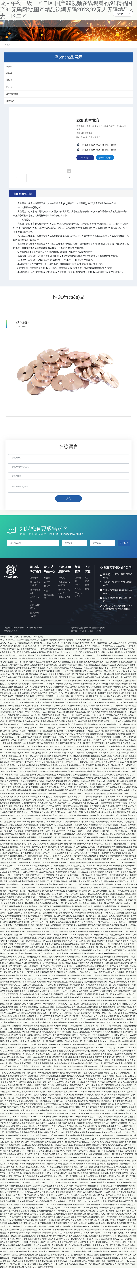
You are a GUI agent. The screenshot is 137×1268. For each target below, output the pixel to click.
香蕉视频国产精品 (61, 993)
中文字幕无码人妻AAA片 (89, 1138)
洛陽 (75, 630)
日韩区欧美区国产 (56, 1040)
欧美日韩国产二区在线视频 (75, 858)
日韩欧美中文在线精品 (55, 695)
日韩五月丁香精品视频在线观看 (108, 1204)
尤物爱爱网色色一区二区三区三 (104, 1244)
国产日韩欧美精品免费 (34, 1141)
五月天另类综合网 (54, 896)
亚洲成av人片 (62, 736)
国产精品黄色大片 (76, 1009)
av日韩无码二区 (111, 698)
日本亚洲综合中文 (82, 931)
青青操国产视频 (44, 1072)
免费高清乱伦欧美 (124, 1219)
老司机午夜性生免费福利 (42, 1172)
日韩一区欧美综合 (21, 1119)
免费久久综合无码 (86, 1031)
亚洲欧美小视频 (72, 1147)
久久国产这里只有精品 (65, 1106)
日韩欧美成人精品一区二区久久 (61, 727)
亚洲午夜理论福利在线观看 (27, 1087)
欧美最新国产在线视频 (103, 962)
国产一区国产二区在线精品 (83, 1191)
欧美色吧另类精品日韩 (81, 909)
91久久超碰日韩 (42, 783)
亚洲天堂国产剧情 (121, 962)
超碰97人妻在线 (124, 680)
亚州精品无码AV (113, 1087)
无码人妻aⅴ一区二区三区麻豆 (101, 1062)
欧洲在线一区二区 (54, 711)
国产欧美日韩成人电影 (100, 1213)
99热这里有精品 (28, 1031)
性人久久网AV (28, 918)
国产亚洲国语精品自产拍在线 (118, 893)
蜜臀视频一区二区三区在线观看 (98, 736)
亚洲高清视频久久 (10, 893)
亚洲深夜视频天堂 (23, 1128)
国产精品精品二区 (101, 874)
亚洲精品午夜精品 (69, 962)
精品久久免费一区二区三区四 (49, 833)
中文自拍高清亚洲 (63, 1191)
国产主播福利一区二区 (69, 877)
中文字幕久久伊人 (49, 846)
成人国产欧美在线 (57, 783)
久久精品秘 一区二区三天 (79, 1025)
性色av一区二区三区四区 (29, 1166)
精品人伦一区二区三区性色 (64, 1012)
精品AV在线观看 (64, 1034)
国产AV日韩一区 (113, 1081)
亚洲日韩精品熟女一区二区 (116, 730)
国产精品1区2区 (9, 949)
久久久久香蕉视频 (112, 745)
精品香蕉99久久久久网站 (62, 965)
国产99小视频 (95, 1241)
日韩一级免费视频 (15, 1028)
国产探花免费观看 (70, 717)
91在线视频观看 (122, 937)
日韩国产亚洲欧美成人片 (46, 1138)
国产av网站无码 (27, 758)
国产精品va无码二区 (52, 818)
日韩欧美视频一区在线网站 (23, 902)
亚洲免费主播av (88, 1084)
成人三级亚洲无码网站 (43, 1160)
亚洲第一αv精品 (67, 899)
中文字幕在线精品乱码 (117, 981)
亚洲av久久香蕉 (50, 855)
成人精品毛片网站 (93, 1122)
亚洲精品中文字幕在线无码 (118, 1200)
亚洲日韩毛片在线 (30, 1150)
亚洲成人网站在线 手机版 (10, 968)
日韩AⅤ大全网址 (125, 761)
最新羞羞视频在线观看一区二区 (41, 931)
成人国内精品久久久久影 (46, 1031)
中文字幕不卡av (13, 648)
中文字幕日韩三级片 (105, 1185)
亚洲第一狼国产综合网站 (16, 1040)
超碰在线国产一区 (128, 1084)
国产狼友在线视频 (62, 764)
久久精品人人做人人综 (121, 877)
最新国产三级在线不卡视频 (16, 909)
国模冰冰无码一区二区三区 (19, 984)
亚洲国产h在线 (74, 1188)
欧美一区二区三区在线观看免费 (85, 1006)
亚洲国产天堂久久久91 (23, 811)
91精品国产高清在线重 (35, 1122)
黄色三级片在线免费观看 (24, 783)
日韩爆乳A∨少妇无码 (69, 808)
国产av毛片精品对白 (11, 1210)
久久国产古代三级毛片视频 (79, 1022)
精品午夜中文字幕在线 (30, 861)
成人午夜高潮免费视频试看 (88, 1172)
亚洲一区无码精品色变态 (15, 1185)
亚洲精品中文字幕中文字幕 (122, 1031)
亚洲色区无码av (71, 1043)
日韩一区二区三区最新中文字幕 (18, 1094)
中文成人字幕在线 (52, 943)
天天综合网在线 (47, 720)
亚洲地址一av (24, 893)
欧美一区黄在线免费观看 (123, 899)
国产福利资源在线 (98, 1125)
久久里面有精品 (63, 802)
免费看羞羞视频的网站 (70, 943)
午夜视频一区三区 (113, 796)
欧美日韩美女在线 (84, 934)
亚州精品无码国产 (69, 664)
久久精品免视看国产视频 (64, 1081)
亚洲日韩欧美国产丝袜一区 (124, 865)
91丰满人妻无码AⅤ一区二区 (35, 727)
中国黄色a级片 (13, 689)
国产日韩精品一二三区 (25, 1125)
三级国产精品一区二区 (44, 749)
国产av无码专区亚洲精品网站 (99, 802)
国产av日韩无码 (97, 905)
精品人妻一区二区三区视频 (23, 871)
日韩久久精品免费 (47, 689)
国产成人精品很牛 (109, 761)
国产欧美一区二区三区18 (102, 843)
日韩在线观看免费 (91, 1018)
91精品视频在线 (42, 1200)
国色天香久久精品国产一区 (11, 1241)
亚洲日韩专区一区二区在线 (32, 1109)
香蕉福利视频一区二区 (44, 1081)
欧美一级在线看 (66, 1100)
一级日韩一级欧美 (54, 767)
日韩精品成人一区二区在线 (68, 1003)
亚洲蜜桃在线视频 (79, 1225)
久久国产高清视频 (51, 1257)
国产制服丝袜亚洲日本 (12, 1078)
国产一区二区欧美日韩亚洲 (14, 730)
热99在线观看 (104, 836)
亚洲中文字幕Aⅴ (86, 1119)
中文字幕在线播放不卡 (50, 1113)
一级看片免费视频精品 (109, 1163)
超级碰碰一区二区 (17, 940)
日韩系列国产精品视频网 (74, 1238)
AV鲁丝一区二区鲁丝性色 (85, 899)
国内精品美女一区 (42, 1254)
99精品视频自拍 (35, 962)
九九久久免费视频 (105, 1116)
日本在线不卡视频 (62, 893)
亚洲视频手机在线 (7, 1091)
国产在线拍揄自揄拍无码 (26, 993)
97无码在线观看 (94, 924)
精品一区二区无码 (98, 780)
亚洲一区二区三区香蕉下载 (101, 658)
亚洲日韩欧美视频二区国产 (121, 1109)
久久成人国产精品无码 (47, 802)
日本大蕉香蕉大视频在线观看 (25, 953)
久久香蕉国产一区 (22, 943)
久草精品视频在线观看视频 (108, 655)
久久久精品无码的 (103, 877)
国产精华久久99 (93, 711)
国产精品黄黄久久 (45, 993)
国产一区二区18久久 (116, 1022)
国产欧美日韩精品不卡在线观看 (122, 849)
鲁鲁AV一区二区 (31, 805)
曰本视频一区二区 (35, 840)
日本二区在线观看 (25, 661)
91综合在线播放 (78, 921)
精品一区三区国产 (116, 702)
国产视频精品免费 (19, 1238)
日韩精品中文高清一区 (52, 962)
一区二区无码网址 (35, 818)
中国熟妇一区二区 (110, 1153)
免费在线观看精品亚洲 (80, 1244)
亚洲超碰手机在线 (120, 736)
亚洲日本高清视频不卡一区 (120, 974)
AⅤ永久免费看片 (32, 745)
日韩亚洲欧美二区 (98, 755)
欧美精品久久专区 (118, 836)
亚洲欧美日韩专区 (87, 877)
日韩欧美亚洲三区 (47, 1191)
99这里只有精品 (29, 742)
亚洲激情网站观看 (21, 996)
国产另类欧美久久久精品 (33, 1175)
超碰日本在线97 (46, 824)
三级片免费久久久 (14, 771)
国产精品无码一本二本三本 (34, 1053)
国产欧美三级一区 (53, 664)
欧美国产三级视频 (109, 818)
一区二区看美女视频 (27, 780)
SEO (82, 630)
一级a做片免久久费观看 (123, 1053)
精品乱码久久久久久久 (126, 1194)
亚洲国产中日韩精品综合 (106, 786)
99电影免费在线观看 (20, 899)
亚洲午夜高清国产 (120, 871)
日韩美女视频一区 (128, 1238)
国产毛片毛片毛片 (77, 686)
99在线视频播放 (76, 1163)
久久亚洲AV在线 (64, 909)
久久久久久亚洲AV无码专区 (57, 686)
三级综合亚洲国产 (41, 1251)
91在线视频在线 (74, 1066)
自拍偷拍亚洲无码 (92, 1009)
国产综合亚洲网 (64, 987)
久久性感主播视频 (42, 655)
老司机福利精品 (15, 1053)
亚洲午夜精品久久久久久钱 (72, 1075)
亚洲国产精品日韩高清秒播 (33, 946)
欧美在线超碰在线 (56, 1056)
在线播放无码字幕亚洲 (96, 1000)
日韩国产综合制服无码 (70, 1229)
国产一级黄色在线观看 (68, 1263)
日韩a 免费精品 (61, 953)
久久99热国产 (123, 664)
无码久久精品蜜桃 (93, 686)
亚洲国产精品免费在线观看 (23, 723)
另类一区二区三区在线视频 (65, 1207)
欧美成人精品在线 (69, 767)
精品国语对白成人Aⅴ (110, 1238)
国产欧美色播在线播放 (43, 698)
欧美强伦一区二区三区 (23, 698)
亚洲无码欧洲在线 (90, 667)
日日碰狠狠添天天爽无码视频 (28, 1113)
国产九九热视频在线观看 (60, 921)
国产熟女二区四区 (10, 1254)
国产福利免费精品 (74, 1197)
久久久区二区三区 (19, 868)
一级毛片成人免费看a (126, 821)
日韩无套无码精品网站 (111, 686)
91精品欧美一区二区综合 (95, 968)
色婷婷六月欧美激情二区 (31, 905)
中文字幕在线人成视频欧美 (112, 711)
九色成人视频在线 (69, 1103)
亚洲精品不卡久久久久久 (93, 1197)
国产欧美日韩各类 (52, 887)
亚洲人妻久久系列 (118, 1182)
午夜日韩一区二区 (55, 858)
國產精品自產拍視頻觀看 (72, 661)
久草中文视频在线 (105, 1066)
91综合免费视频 (52, 877)
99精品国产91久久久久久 (72, 818)
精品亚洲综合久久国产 (53, 1175)
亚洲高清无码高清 (91, 830)
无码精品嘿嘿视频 (73, 1072)
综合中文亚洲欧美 (120, 802)
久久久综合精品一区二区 (56, 1018)
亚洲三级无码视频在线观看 (92, 1188)
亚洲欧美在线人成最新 (23, 1003)
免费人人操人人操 (66, 1050)
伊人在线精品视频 (31, 1028)
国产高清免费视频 (7, 1022)
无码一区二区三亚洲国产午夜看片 (68, 824)
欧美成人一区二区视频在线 (76, 852)
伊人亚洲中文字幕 (21, 796)
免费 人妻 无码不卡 (99, 1022)
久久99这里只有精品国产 (62, 739)
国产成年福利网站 (65, 733)
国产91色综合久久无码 (40, 821)
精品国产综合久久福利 (96, 1222)
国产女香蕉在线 (6, 990)
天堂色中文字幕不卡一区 (119, 1210)
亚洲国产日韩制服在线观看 (65, 880)
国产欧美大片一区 (20, 786)
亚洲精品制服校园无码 (91, 723)
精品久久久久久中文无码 (121, 1213)
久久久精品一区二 (61, 1194)
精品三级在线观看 (23, 1244)
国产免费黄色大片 (21, 1213)
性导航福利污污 (11, 1100)
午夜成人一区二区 (39, 1009)
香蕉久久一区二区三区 (65, 761)
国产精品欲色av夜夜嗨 (111, 852)
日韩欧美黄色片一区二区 (75, 1040)
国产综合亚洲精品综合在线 (95, 981)
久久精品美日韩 (36, 899)
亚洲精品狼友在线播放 (109, 648)
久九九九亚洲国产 (128, 1169)
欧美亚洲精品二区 (89, 1116)
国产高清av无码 (123, 811)
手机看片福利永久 (64, 1235)
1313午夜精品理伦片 (114, 1025)
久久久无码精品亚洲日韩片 (109, 1078)
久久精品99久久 (119, 993)
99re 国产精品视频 (47, 761)
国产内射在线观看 (35, 1257)
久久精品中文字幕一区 (111, 987)
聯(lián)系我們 (106, 158)
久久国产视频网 (66, 1153)
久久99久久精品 (113, 1125)
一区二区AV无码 (37, 927)
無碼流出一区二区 (59, 902)
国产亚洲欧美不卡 (73, 890)
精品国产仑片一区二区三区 (105, 861)
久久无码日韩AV (77, 771)
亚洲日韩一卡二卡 (114, 858)
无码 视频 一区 (70, 843)
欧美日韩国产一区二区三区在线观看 (43, 1204)
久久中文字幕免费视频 (112, 1056)
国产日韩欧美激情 (57, 1147)
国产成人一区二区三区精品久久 (109, 943)
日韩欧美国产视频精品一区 (90, 673)
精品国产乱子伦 (85, 1263)
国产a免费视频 (16, 827)
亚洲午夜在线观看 (15, 686)
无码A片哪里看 (70, 1216)
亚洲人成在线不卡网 (127, 692)
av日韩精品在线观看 (29, 736)
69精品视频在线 (89, 833)
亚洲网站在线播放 (98, 1050)
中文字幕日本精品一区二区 (71, 1078)
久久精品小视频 (53, 1219)
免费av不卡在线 (124, 868)
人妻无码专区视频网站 (126, 1069)
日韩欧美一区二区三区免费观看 (75, 745)
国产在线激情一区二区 (105, 890)
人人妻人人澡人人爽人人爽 (114, 695)
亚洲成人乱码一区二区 (47, 1241)
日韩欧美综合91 (94, 708)
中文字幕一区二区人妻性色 (117, 940)
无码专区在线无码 (64, 774)
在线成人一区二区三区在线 (97, 921)
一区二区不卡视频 (46, 1207)
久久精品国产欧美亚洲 (45, 884)
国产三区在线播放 (113, 783)
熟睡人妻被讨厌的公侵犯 (124, 1116)
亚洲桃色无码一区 (82, 749)
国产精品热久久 (47, 1037)
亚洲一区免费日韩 (118, 1191)
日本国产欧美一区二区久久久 (90, 767)
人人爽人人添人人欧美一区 (80, 990)
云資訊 (90, 630)
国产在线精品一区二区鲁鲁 (63, 645)
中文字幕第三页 (93, 884)
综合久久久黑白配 (80, 1235)
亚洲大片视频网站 (89, 1066)
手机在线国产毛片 (76, 984)
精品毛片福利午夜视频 (18, 789)
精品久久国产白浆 (40, 1056)
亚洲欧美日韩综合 (17, 846)
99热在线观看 (39, 661)
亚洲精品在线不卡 (127, 1241)
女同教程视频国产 (68, 1097)
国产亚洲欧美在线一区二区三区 (99, 689)
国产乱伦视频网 (80, 758)
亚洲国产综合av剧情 (20, 874)
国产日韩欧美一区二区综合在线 (32, 767)
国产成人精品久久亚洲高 (49, 1150)
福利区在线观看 (30, 1241)
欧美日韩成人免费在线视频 (89, 664)
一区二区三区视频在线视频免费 (85, 855)
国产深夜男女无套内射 (64, 758)
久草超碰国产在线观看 (77, 902)
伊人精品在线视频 (62, 1062)
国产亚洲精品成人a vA (103, 642)
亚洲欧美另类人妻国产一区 (56, 1141)
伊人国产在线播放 (52, 786)
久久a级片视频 (81, 1113)
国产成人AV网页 (73, 937)
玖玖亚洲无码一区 (98, 927)
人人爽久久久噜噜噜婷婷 (79, 755)
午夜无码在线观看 (7, 1200)
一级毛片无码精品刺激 (68, 1069)
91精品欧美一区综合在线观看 (42, 874)
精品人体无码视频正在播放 (79, 1144)
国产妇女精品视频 (101, 792)
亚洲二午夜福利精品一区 (82, 642)
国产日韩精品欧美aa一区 (26, 714)
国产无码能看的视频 (76, 730)
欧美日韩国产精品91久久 (123, 689)
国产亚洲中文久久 (64, 915)
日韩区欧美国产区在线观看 (109, 764)
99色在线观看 (66, 1150)
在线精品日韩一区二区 (113, 905)
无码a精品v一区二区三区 (40, 1169)
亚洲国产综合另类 (65, 1241)
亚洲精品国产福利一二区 (29, 1100)
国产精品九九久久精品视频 (29, 1235)
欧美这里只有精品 (107, 1097)
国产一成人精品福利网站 (34, 686)
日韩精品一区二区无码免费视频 (50, 780)
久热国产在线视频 (95, 1113)
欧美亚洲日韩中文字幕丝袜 (47, 1050)
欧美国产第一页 (60, 730)
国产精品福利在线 (30, 1207)
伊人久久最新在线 (53, 1122)
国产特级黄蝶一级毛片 (57, 1188)
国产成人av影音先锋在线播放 (117, 984)
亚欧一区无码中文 (111, 1113)
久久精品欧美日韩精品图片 (113, 645)
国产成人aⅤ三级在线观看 (79, 927)
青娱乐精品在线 (6, 1003)
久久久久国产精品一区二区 (18, 1247)
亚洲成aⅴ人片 (113, 1000)
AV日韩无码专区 (67, 840)
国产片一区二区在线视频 (19, 774)
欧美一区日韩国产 (119, 896)
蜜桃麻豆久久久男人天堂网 (120, 670)
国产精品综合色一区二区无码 (35, 680)
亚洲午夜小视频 (30, 1222)
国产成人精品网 (94, 987)
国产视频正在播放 (98, 931)
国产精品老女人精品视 (45, 871)
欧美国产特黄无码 (94, 1040)
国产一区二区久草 (124, 953)
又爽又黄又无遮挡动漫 (45, 670)
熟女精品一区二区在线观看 (81, 792)
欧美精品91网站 (17, 855)
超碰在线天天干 (15, 755)
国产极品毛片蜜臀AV (41, 949)
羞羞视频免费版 (96, 733)
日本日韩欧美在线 (78, 802)
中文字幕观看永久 (65, 1232)
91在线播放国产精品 (20, 1169)
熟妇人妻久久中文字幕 (92, 1178)
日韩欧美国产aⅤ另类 (75, 971)
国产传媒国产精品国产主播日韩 (16, 921)
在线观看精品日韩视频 (71, 833)
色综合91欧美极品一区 (9, 658)
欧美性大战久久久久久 (125, 774)
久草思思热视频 (81, 727)
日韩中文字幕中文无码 (103, 1166)
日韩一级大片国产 (91, 805)
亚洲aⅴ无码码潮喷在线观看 (18, 1219)
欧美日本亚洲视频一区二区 (109, 1106)
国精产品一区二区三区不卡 (45, 1034)
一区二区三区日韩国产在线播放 (49, 1156)
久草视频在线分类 (86, 1069)
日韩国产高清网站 (49, 1232)
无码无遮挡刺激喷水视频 (20, 1018)
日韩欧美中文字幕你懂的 (33, 733)
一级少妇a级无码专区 (111, 673)
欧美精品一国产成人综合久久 (112, 959)
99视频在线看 (67, 905)
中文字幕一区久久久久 (83, 739)
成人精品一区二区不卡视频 (18, 927)
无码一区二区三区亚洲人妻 (61, 676)
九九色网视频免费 (90, 824)
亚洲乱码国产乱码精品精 (64, 698)
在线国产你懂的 (28, 1050)
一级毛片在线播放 (75, 981)
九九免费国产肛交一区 (65, 931)
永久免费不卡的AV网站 (50, 1028)
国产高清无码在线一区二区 (59, 1244)
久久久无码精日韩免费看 (60, 865)
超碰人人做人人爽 (108, 918)
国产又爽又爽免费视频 (98, 727)
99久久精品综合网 (73, 692)
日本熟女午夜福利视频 (94, 730)
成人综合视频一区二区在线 (104, 1194)
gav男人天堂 (113, 1160)
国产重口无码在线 (86, 1204)
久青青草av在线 (47, 861)
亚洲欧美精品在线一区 (30, 648)
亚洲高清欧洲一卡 (105, 720)
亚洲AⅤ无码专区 (85, 1053)
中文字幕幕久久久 (102, 1031)
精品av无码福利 (105, 824)
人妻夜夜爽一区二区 (26, 959)
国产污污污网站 (119, 840)
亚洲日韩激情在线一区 (119, 1034)
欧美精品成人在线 (73, 723)
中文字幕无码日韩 (85, 962)
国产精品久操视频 (26, 1254)
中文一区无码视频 (12, 705)
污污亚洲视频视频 (39, 1022)
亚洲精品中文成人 (127, 648)
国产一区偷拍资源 (127, 655)
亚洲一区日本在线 (119, 1128)
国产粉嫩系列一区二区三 (58, 1009)
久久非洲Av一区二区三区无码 (15, 818)
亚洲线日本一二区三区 (23, 971)
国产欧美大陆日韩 (17, 1232)
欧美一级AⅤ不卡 (37, 695)
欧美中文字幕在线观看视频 (96, 974)
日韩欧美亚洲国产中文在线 (55, 1109)
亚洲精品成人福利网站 (109, 1103)
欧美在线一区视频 (101, 1207)
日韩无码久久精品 (119, 1147)
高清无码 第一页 (62, 874)
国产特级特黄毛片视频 (23, 1034)
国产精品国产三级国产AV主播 (118, 742)
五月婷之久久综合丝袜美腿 (111, 887)
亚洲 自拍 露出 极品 (123, 1247)
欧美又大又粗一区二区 (9, 651)
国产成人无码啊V (31, 1191)
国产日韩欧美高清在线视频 (125, 990)
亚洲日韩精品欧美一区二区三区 (114, 1009)
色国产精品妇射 (120, 843)
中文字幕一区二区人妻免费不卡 (100, 946)
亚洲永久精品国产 (91, 661)
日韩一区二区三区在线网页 (84, 1150)
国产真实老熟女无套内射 (119, 915)
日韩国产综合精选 (102, 676)
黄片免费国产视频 (50, 912)
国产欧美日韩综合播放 (119, 874)
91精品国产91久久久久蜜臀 (41, 996)
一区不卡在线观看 (88, 692)
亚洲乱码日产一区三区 (35, 1163)
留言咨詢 (86, 158)
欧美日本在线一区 (21, 974)
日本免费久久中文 (57, 1131)
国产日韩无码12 (50, 909)
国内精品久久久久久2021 (51, 717)
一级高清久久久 (28, 968)
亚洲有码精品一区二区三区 (39, 965)
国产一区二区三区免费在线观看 (21, 702)
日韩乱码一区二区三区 (88, 808)
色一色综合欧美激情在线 (26, 937)
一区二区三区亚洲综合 (73, 1175)
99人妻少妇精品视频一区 (125, 1062)
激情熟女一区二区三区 (64, 670)
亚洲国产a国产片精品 (22, 711)
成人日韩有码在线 (10, 767)
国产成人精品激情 (51, 840)
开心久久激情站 (57, 655)
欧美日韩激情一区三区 (64, 749)
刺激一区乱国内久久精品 (35, 981)
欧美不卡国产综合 (33, 1232)
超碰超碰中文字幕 (29, 802)
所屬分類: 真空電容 (84, 133)
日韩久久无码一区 (68, 786)
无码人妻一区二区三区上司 (76, 695)
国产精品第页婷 (20, 1188)
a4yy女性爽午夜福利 (69, 811)
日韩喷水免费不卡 (85, 1047)
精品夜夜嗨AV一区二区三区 (92, 1156)
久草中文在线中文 (94, 1056)
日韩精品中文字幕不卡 (37, 1188)
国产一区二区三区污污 (81, 1034)
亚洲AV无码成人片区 (51, 1097)
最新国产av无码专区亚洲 (78, 658)
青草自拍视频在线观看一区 (56, 927)
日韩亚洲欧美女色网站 (37, 1238)
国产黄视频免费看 (96, 745)
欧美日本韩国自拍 (14, 1150)
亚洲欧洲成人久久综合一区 (58, 792)
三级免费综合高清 (92, 918)
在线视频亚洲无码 (128, 965)
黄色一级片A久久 (33, 846)
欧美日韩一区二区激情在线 (19, 1059)
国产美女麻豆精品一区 (35, 940)
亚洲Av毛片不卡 (84, 843)
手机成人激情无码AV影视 (89, 811)
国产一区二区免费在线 (14, 1141)
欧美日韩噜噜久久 (119, 1059)
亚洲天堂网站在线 (28, 705)
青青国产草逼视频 (104, 871)
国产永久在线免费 (81, 1232)
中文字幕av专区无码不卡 (55, 777)
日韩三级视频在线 (91, 1163)
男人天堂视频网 (90, 680)
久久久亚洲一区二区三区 (10, 1050)
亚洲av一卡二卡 (56, 1251)
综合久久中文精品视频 (57, 1022)
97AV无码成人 (44, 1047)
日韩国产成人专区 (39, 1216)
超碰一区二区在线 (120, 1235)
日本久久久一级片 (59, 1066)
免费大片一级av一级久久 (20, 792)
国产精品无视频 (115, 949)
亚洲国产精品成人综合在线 (43, 1128)
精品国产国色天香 (26, 749)
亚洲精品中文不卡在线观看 (57, 1163)
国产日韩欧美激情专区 (49, 1100)
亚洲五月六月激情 (48, 1235)
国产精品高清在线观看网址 (26, 836)
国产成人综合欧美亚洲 (110, 771)
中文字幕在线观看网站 (46, 705)
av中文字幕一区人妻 (118, 1119)
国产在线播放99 (100, 827)
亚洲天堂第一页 (37, 943)
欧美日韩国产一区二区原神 (48, 808)
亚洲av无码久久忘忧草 (81, 1200)
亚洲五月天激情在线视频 (110, 1172)
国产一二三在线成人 (109, 1216)
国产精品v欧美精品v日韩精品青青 (69, 805)
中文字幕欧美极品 (92, 1075)
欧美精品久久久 (80, 1153)
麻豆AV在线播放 (101, 702)
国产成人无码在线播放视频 (37, 676)
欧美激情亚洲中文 (59, 974)
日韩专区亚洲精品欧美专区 (16, 962)
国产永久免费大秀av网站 (119, 758)
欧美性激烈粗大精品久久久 (74, 711)
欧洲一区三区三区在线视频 (46, 918)
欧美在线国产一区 (46, 771)
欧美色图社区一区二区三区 (45, 642)
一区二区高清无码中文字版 (55, 830)
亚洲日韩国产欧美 (71, 648)
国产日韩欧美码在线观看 (106, 821)
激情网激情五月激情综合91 (115, 767)
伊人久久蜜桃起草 (109, 1040)
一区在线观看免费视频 (21, 1062)
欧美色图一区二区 (23, 1043)
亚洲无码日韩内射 (22, 896)
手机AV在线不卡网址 (49, 1185)
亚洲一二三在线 (34, 868)
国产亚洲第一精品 (36, 786)
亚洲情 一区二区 (119, 824)
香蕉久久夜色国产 (71, 1166)
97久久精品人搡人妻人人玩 (80, 1194)
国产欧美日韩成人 (58, 1254)
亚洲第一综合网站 (27, 658)
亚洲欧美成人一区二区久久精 (42, 1119)
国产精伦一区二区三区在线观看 (92, 1087)
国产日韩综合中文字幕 (94, 984)
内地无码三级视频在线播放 (39, 739)
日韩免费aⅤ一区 (82, 849)
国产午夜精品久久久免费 (75, 789)
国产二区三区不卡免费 (110, 1100)
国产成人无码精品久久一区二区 (39, 799)
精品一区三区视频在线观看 (118, 996)
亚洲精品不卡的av (46, 805)
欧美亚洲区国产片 (93, 789)
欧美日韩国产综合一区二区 (14, 890)
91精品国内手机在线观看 (81, 865)
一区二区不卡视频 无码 (97, 758)
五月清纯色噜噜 (126, 780)
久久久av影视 (58, 852)
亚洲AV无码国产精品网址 (104, 1037)
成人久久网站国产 (56, 956)
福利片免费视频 (15, 733)
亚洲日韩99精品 (20, 931)
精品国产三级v (61, 1144)
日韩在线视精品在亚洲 (24, 642)
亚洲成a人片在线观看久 (105, 937)
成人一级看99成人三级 (102, 865)
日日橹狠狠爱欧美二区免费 (90, 1043)
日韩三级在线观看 (84, 949)
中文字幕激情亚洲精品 (99, 849)
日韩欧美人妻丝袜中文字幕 (100, 1235)
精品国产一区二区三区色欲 (25, 645)
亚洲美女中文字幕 (43, 658)
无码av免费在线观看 (76, 953)
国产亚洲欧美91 (44, 1222)
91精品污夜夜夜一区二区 (68, 1031)
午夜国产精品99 (6, 695)
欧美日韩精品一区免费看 (85, 1185)
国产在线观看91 (127, 1081)
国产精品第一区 (35, 673)
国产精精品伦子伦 (82, 1050)
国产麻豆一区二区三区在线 (27, 761)
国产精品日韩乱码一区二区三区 (38, 852)
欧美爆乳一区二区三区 (21, 752)
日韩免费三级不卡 (39, 984)
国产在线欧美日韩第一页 (37, 1040)
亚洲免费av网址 (60, 1160)
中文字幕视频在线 (23, 1091)
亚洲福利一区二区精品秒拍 (105, 1047)
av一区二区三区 (111, 1197)
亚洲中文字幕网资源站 (96, 858)
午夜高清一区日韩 (45, 667)
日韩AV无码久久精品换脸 (49, 1075)
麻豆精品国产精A (35, 909)
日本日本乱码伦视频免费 (58, 984)
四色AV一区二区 (7, 642)
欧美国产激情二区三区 (21, 1216)
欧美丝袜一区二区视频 (98, 915)
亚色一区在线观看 (109, 723)
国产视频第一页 (28, 670)
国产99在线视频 (61, 1037)
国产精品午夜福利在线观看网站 (87, 1100)
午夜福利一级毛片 (7, 1128)
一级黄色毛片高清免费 (25, 1200)
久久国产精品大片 (7, 1066)
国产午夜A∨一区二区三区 (114, 1178)
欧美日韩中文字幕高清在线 (21, 880)
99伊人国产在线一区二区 (10, 887)
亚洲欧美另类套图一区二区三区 (86, 774)
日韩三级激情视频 (123, 833)
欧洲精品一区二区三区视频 (105, 739)
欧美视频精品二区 (32, 1229)
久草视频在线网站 (108, 1219)
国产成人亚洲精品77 (19, 739)
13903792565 (97, 145)
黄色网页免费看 (121, 1185)
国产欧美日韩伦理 (55, 1216)
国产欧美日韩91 (127, 1113)
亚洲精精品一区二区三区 (37, 956)
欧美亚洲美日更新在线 (99, 705)
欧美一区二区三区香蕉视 (60, 1006)
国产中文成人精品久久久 (113, 714)
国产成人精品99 (116, 1131)
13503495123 (97, 149)
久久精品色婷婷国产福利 (83, 814)
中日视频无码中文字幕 (87, 1251)
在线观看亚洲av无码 (89, 868)
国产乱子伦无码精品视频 (33, 755)
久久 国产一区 (101, 1210)
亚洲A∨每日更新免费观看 (86, 1106)
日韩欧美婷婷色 (88, 1260)
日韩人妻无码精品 (55, 1238)
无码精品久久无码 (65, 708)
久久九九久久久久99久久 (38, 843)
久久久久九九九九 (51, 1182)
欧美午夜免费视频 (67, 1257)
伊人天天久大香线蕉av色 (109, 808)
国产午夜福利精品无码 (17, 965)
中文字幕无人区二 (75, 796)
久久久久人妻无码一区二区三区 (88, 645)
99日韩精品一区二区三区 (38, 1006)
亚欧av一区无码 (113, 1012)
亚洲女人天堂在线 (117, 921)
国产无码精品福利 (51, 899)
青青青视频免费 (6, 1119)
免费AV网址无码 (38, 792)
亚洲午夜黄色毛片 (92, 771)
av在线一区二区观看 (18, 840)
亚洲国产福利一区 (59, 658)
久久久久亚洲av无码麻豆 (65, 1128)
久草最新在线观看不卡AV (94, 796)
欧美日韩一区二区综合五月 (81, 874)
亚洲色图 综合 (116, 676)
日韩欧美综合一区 (21, 990)
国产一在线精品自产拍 (85, 1015)
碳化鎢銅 (22, 322)
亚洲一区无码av (15, 1175)
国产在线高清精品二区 (70, 887)
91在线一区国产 (30, 827)
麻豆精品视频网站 (38, 1219)
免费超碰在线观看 (12, 1182)
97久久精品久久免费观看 (117, 717)
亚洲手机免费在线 (41, 1025)
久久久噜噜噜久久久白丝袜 (43, 1144)
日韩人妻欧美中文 (30, 771)
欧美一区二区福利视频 (114, 1156)
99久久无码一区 (95, 695)
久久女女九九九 (113, 752)
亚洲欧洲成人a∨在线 (56, 651)
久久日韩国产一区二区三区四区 (120, 931)
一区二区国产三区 (39, 858)
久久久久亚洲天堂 (110, 1043)
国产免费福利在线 (125, 708)
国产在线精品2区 (45, 714)
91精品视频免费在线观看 (85, 1169)
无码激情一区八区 (10, 655)
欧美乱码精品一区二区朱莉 (75, 1091)
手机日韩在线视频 (43, 902)
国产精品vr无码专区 (102, 1059)
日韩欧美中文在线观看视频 (100, 840)
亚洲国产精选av (56, 843)
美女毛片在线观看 (23, 1172)
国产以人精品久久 (101, 777)
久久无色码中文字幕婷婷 (110, 1018)
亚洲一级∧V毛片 (35, 912)
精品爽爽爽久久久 (7, 1197)
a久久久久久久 (72, 651)
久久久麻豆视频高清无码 (42, 1266)
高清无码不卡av (122, 1260)
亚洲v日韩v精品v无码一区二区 (88, 761)
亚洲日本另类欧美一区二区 (64, 714)
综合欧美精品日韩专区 (110, 884)
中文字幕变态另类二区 (96, 902)
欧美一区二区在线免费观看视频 (63, 1047)
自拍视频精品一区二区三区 (61, 924)
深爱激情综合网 (21, 673)
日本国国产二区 (67, 1113)
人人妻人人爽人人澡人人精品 (62, 1125)
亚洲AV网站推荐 (50, 708)
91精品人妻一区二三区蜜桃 (69, 1260)
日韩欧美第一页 (20, 843)
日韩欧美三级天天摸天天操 (86, 720)
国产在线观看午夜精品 (76, 946)
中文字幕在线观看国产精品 (88, 1216)
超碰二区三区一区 (50, 1263)
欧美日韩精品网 (11, 780)
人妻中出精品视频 (81, 733)
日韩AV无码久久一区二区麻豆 (89, 714)
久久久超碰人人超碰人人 (40, 974)
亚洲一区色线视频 (38, 896)
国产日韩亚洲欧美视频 (64, 720)
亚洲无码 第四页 (11, 749)
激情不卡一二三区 (23, 1009)
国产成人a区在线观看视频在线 (43, 774)
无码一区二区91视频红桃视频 (108, 1084)
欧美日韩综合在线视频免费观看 (80, 777)
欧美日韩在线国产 (49, 987)
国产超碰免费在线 (57, 1135)
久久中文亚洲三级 (30, 824)
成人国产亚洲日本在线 (104, 1135)
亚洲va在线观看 (45, 836)
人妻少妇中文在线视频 (105, 1150)
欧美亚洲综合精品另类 (46, 1210)
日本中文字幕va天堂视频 (26, 667)
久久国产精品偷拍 (114, 927)
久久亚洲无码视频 (53, 752)
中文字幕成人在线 (59, 959)
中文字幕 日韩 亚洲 (123, 1254)
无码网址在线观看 (97, 1081)
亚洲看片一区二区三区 (14, 717)
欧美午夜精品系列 (127, 1103)
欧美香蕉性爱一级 (19, 1257)
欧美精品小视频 (92, 953)
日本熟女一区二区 (23, 1022)
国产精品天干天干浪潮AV (49, 1015)
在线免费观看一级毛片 (72, 1178)
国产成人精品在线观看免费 (65, 1172)
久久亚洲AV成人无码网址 (10, 946)
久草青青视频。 (124, 1072)
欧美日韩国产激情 (100, 880)
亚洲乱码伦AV (91, 764)
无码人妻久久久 (72, 1247)
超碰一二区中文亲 (15, 805)
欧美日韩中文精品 (126, 1043)
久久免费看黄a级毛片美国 (43, 1062)
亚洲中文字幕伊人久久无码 (97, 1109)
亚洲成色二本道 (101, 912)
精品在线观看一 (127, 1100)
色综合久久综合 (75, 836)
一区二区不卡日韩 (92, 1238)
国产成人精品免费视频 (39, 1247)
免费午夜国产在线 (128, 1087)
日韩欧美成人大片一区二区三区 (47, 811)
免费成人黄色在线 (87, 1210)
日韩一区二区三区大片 (107, 680)
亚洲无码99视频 (62, 742)
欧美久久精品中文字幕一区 (66, 1087)
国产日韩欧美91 (78, 689)
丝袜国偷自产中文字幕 (41, 1066)
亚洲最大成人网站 (107, 805)
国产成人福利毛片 (19, 849)
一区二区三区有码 (85, 1207)
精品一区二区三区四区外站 (11, 777)
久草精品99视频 (9, 821)
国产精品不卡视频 (33, 1260)
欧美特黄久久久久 (31, 717)
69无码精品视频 (74, 1084)
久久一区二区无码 (53, 1053)
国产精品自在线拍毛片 (45, 1106)
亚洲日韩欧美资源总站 (106, 833)
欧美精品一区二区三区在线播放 (21, 884)
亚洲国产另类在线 (120, 658)
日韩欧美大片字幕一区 (77, 978)
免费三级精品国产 (61, 771)
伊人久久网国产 (42, 1125)
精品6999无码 (14, 1012)
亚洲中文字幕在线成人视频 (80, 993)
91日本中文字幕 (42, 723)
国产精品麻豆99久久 (71, 1156)
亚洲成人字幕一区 (109, 651)
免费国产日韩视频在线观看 (51, 648)
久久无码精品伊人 (66, 912)
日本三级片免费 (116, 909)
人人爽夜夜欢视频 (53, 940)
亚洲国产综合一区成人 (107, 1072)
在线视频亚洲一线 (80, 915)
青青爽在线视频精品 (79, 1062)
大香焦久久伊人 (24, 683)
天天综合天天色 (23, 821)
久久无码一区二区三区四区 (51, 1166)
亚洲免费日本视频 (109, 1091)
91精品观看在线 (83, 1257)
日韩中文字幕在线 (101, 1119)
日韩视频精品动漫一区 (14, 1191)
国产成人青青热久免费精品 (31, 978)
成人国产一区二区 (102, 1191)
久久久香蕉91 (34, 849)
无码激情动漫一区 (10, 1166)
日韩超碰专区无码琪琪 (57, 1084)
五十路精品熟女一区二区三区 (41, 934)
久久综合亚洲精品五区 (64, 849)
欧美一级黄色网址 (50, 673)
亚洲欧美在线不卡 (91, 959)
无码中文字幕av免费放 (39, 1131)
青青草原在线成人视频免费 (73, 1122)
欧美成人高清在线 (27, 1106)
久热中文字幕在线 (102, 1182)
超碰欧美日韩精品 (24, 949)
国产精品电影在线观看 (116, 1222)
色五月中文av (84, 717)
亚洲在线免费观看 (69, 1053)
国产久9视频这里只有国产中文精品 (72, 846)
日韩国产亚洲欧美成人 (102, 1053)
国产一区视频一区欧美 (82, 683)
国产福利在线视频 (103, 1147)
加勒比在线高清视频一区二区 (63, 949)
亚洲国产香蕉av (15, 727)
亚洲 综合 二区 (129, 943)
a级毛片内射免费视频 (86, 1128)
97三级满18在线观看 (100, 909)
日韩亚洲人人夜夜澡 (63, 683)
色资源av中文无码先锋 (64, 1094)
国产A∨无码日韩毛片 (46, 742)
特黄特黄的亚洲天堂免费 (13, 830)
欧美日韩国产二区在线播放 (63, 1169)
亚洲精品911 (5, 868)
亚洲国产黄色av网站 (27, 833)
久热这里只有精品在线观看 (99, 956)
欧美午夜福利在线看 (123, 1135)
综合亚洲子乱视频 (65, 827)
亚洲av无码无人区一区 (123, 1028)
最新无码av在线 (11, 833)
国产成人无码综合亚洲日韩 (90, 651)
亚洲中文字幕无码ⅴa (52, 1103)
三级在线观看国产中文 (121, 956)
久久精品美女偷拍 (39, 1244)
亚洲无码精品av (50, 733)
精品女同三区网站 (112, 749)
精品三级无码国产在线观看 (11, 824)
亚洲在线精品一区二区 (68, 673)
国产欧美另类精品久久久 (15, 799)
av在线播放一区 (124, 1122)
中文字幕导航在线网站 (73, 680)
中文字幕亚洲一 (94, 852)
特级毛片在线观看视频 (108, 868)
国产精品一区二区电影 (71, 1116)
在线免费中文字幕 (37, 664)
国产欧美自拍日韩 (82, 1125)
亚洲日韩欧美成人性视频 (107, 692)
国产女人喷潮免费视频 (25, 1138)
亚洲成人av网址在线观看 (67, 1138)
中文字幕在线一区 (104, 1003)
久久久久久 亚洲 (81, 840)
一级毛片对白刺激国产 (65, 705)
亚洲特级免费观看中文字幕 (16, 915)
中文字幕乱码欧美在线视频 (79, 1213)
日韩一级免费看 (20, 1006)
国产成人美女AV (33, 1185)
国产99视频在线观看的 (31, 814)
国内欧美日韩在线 (57, 723)
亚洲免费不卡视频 (87, 943)
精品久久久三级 (115, 880)
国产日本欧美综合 (46, 953)
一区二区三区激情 (121, 1066)
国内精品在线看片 (107, 1247)
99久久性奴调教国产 (100, 1034)
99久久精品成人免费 (127, 1197)
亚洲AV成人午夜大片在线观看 (66, 996)
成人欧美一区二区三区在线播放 (18, 858)
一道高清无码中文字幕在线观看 (71, 918)
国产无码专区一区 (44, 1012)
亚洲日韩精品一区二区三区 (77, 783)
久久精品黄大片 (82, 1081)
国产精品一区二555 (24, 1056)
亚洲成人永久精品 (25, 1000)
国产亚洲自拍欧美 (62, 884)
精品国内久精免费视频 (102, 1263)
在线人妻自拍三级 (26, 655)
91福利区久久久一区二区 (51, 1178)
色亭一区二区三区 (79, 987)
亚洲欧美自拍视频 (7, 1244)
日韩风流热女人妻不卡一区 (41, 990)
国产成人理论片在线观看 (17, 1204)
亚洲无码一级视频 (109, 1122)
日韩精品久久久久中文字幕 (67, 1210)
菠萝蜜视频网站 (81, 698)
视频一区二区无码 (127, 1000)
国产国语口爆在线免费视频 (99, 846)
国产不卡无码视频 (99, 1160)
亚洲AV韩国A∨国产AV (27, 692)
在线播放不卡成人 (75, 830)
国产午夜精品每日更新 (16, 1122)
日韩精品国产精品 (55, 1091)
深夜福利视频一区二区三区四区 (120, 968)
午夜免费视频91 (95, 1153)
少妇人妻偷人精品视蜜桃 (33, 1078)
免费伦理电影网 (18, 676)
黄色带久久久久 (102, 1131)
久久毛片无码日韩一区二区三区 (18, 1144)
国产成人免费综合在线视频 (23, 764)
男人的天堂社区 (38, 752)
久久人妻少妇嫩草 (88, 871)
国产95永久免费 (64, 642)
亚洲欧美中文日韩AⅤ (41, 1043)
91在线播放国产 (112, 799)
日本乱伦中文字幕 (121, 1232)
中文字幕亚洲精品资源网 (83, 676)
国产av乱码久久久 (75, 1018)
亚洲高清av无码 (87, 937)
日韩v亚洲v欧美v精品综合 (79, 1141)
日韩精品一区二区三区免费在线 (16, 865)
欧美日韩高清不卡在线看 (75, 1056)
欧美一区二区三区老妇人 (26, 1194)
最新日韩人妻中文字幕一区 (108, 1169)
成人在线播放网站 (108, 811)
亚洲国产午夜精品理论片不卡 (56, 755)
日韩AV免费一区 (49, 915)
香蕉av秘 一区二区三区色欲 (101, 1232)
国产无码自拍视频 (28, 1012)
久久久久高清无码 (66, 1185)
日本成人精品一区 (96, 698)
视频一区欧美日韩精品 (40, 924)
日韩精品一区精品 (117, 777)
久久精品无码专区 (126, 667)
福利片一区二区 (57, 1043)
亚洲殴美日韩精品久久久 (123, 1003)
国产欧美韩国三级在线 (109, 1138)
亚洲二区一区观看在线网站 (37, 1147)
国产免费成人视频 (98, 717)
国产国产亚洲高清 (72, 655)
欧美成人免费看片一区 (113, 1188)
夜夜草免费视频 (108, 789)
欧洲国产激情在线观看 (84, 912)
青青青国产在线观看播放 (28, 1015)
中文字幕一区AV (13, 861)
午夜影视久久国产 (89, 1072)
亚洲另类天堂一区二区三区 (120, 934)
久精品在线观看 (6, 811)
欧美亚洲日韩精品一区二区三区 (77, 780)
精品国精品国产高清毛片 (91, 1229)
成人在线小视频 (99, 1012)
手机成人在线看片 (43, 959)
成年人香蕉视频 (82, 705)
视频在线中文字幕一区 (47, 827)
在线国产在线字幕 (48, 814)
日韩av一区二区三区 (110, 1241)
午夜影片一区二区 (7, 1172)
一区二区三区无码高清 (95, 893)
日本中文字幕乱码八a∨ (72, 896)
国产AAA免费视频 (90, 836)
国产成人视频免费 (37, 877)
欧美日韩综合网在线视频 (57, 981)
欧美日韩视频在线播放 (104, 814)
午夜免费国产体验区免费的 (43, 1094)
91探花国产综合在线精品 (83, 965)
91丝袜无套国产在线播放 (100, 1257)
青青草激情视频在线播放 (122, 846)
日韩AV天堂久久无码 (104, 1015)
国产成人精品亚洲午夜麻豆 (22, 1160)
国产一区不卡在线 (67, 1182)
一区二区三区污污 (60, 836)
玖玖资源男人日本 (39, 1091)
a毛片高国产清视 (114, 1050)
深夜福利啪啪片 (111, 1141)
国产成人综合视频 (49, 1260)
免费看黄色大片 (58, 1072)
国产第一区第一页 (77, 742)
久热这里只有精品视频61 (30, 1178)
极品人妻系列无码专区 (108, 667)
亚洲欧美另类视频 (121, 1015)
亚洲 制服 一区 (113, 780)
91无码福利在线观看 (47, 736)
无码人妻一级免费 (41, 1000)
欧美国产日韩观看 (99, 1144)
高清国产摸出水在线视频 (94, 940)
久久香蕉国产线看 (72, 821)
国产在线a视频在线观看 (103, 990)
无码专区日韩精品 (12, 905)
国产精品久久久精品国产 (79, 799)
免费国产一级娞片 (114, 902)
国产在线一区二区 (53, 1116)
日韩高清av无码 (9, 808)
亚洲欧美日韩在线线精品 (15, 1147)
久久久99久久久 (97, 1141)
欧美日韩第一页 (77, 764)
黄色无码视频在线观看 (45, 764)
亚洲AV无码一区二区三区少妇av (50, 692)
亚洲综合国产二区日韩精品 (73, 752)
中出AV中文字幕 (97, 1025)
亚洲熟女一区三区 (61, 990)
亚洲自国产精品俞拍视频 (88, 1103)
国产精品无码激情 (26, 1081)
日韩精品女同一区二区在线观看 (39, 730)
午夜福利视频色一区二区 (111, 1075)
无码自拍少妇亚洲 (81, 905)
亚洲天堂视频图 (13, 1225)
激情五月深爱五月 (126, 1153)
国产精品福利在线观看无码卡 (96, 1175)
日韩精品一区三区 (12, 736)
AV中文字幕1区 (34, 987)
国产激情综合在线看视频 (95, 752)
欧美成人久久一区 (100, 949)
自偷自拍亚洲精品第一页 (104, 1254)
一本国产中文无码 (51, 1078)
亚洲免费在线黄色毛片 (26, 808)
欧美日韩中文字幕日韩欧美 (106, 1094)
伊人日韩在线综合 (100, 683)
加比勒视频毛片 (38, 1018)
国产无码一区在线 (37, 1213)
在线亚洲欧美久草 (22, 924)
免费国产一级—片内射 (51, 868)
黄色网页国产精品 (21, 877)
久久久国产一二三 (39, 711)
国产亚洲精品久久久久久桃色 (100, 1225)
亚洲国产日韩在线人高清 (46, 702)
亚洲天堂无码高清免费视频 (27, 1069)
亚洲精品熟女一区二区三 (110, 830)
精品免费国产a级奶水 (59, 1025)
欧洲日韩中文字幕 (103, 1128)
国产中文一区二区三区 (40, 921)
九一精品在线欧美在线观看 (79, 1160)
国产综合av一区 (88, 890)
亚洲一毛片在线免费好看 (110, 661)
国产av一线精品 (97, 799)
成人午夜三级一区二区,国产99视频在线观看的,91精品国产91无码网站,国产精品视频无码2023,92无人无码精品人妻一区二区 (51, 639)
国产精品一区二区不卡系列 (43, 683)
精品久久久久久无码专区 (56, 796)
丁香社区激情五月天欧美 (114, 733)
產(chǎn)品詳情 (22, 193)
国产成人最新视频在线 (83, 827)
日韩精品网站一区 (128, 1125)
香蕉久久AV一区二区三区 (72, 940)
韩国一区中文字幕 (29, 1072)
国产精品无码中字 (85, 861)
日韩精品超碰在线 (9, 1015)
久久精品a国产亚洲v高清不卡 (67, 871)
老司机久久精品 (88, 821)
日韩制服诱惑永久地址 (84, 670)
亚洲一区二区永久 (86, 702)
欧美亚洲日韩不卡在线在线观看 (49, 968)
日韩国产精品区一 (123, 789)
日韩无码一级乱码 (78, 893)
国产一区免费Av (44, 645)
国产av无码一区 (47, 849)
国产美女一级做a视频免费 (45, 1003)
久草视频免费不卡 (84, 880)
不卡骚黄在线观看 (16, 745)
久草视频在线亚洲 (28, 1225)
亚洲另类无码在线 (124, 1006)
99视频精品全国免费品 (49, 1153)
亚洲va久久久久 (120, 1166)
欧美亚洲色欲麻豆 (15, 1037)
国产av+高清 (123, 1040)
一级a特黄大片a (57, 821)
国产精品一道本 (101, 670)
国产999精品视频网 (108, 953)
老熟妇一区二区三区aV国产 (11, 1103)
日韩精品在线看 (20, 987)
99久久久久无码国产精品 (10, 1072)
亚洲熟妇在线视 (34, 915)
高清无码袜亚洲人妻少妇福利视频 (52, 937)
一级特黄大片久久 (14, 680)
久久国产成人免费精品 (29, 689)
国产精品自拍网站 (88, 1003)
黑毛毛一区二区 (80, 708)
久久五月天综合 (119, 642)
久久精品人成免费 (99, 1200)
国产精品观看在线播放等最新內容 (97, 896)
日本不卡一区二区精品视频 (66, 861)
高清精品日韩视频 (115, 827)
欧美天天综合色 (128, 987)
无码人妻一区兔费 (75, 959)
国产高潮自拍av (105, 971)
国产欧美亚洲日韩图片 (70, 868)
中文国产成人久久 (76, 736)
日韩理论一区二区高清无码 (109, 1251)
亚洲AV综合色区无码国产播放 (111, 855)
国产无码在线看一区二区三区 (33, 1116)
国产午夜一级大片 (57, 1247)
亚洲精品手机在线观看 (54, 789)
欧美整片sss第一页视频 (14, 1229)
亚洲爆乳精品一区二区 (102, 993)
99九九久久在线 (88, 1131)
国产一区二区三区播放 (95, 742)
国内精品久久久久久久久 (20, 1135)
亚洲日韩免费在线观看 (118, 683)
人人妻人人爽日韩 (31, 1037)
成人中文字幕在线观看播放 (55, 1197)
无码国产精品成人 (127, 808)
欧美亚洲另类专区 (17, 1163)
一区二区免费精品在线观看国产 (20, 1025)
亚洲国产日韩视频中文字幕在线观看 (27, 708)
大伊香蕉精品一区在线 (86, 786)
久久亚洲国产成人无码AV (120, 705)
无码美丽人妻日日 (34, 1097)
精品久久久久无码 (12, 758)
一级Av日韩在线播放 (122, 720)
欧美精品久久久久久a (76, 1109)
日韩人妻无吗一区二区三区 (76, 956)
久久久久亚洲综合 (116, 912)
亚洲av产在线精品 (61, 667)
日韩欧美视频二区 (88, 655)
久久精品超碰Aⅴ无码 (85, 1182)
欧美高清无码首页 (41, 971)
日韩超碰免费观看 (21, 695)
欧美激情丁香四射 (71, 1059)
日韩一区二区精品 (65, 814)
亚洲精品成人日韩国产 (12, 742)
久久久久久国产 (124, 786)
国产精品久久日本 (31, 1153)
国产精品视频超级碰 (110, 924)
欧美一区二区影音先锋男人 (88, 1219)
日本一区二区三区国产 (127, 1047)
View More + (21, 327)
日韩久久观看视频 (84, 1012)
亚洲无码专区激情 (73, 1131)
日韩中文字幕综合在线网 (18, 664)
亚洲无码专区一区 (91, 1028)
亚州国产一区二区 (63, 689)
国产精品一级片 (86, 1166)
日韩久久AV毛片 (64, 855)
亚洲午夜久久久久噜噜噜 (67, 702)
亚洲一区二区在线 (61, 799)
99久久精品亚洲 (128, 1018)
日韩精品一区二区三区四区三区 (29, 1197)
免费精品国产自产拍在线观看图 (93, 996)
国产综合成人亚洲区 (40, 1135)
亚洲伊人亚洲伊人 (53, 661)
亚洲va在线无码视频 (92, 818)
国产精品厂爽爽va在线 (89, 648)
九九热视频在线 (86, 1059)
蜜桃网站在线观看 (104, 899)
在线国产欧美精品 (39, 1059)
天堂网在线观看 (13, 1109)
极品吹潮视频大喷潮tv (90, 887)
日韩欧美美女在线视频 (77, 1222)
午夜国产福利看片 (63, 1225)
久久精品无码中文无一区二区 (121, 792)
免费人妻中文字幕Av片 (48, 1069)
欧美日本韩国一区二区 (43, 880)
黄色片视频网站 (97, 749)
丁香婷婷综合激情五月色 (13, 1153)
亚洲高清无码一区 (97, 783)
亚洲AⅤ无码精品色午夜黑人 (28, 720)
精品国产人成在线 (108, 664)
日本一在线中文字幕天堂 (55, 946)
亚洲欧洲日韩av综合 (107, 1006)
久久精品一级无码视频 (39, 865)
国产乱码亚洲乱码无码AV (105, 1069)
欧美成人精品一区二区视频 (33, 887)
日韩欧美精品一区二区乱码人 (74, 1000)
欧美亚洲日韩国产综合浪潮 (66, 1119)
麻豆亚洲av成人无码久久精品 (30, 1263)
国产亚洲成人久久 (128, 884)
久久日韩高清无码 (7, 993)
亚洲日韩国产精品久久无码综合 (33, 651)
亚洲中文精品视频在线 (9, 1178)
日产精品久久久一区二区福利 (107, 965)
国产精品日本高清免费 (33, 830)
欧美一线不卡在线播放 (105, 1260)
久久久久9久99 (76, 667)
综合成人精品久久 (107, 774)
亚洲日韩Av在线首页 (115, 755)
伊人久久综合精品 (78, 884)
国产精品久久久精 (45, 1194)
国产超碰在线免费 (109, 708)
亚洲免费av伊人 (126, 799)
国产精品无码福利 (37, 796)
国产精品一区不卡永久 (50, 1229)
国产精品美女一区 (55, 680)
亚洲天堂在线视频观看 (29, 1075)
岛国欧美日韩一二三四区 (50, 745)
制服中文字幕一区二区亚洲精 (55, 978)
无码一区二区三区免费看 (74, 968)
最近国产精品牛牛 (10, 1081)
